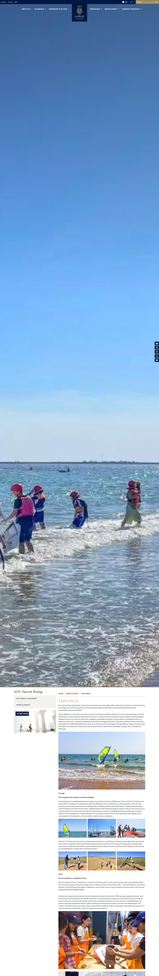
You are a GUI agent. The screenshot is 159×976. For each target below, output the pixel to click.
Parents (10, 2)
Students (3, 2)
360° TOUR (22, 714)
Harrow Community (132, 9)
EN (131, 2)
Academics (40, 9)
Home (60, 694)
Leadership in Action (59, 9)
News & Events (112, 9)
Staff (15, 2)
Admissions (96, 9)
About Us (27, 9)
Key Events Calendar (26, 698)
